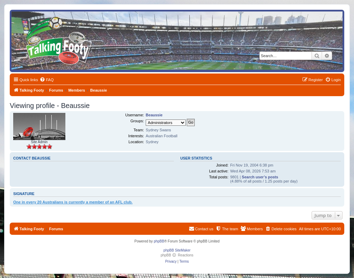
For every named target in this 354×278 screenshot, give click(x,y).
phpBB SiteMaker (177, 250)
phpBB (159, 241)
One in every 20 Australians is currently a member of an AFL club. (72, 202)
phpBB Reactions (177, 255)
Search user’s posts (260, 177)
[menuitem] (47, 80)
